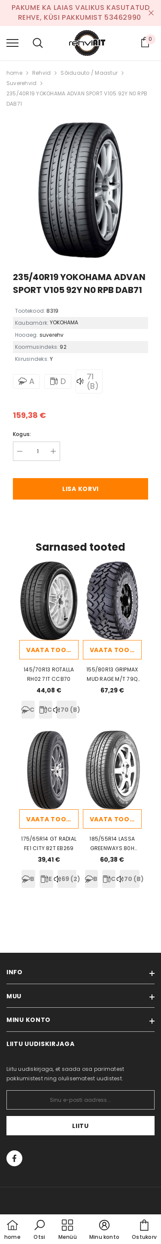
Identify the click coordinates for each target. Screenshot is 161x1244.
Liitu (80, 1126)
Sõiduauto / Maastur (89, 72)
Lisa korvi (80, 489)
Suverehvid (21, 83)
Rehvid (41, 72)
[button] (39, 1230)
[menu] (12, 43)
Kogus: (22, 434)
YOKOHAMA (64, 322)
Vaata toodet (52, 650)
